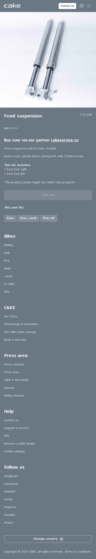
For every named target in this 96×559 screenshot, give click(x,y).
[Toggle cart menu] (81, 6)
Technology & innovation (21, 324)
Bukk (7, 268)
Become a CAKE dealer (19, 443)
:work (8, 276)
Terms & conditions (78, 551)
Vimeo (8, 522)
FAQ (6, 435)
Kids (7, 291)
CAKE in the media (16, 379)
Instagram (11, 476)
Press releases (14, 364)
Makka (8, 245)
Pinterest (10, 507)
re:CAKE (9, 284)
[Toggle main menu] (89, 6)
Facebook (11, 483)
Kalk (7, 252)
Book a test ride (15, 339)
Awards (9, 387)
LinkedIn (9, 491)
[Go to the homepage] (12, 6)
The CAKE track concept (20, 332)
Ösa (6, 260)
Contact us (67, 6)
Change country (48, 539)
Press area (11, 372)
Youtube (10, 514)
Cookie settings (14, 451)
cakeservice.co (64, 140)
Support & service (16, 428)
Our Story (10, 316)
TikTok (8, 499)
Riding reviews (14, 395)
